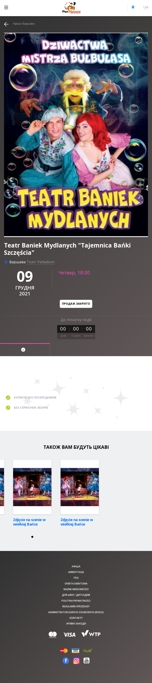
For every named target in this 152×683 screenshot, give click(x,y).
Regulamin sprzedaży (76, 606)
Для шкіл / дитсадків (76, 595)
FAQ (76, 577)
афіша (76, 566)
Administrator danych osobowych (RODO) (76, 612)
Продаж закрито (76, 303)
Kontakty (76, 618)
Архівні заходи (76, 623)
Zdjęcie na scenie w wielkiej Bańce (29, 522)
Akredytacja (76, 572)
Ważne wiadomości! (76, 589)
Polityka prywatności (76, 600)
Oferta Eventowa (76, 583)
